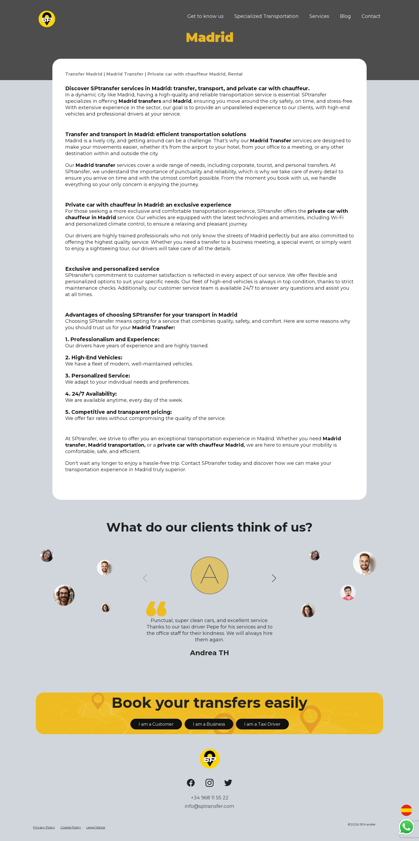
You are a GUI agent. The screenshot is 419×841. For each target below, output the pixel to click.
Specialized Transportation (266, 16)
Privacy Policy (44, 827)
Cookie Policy (70, 827)
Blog (345, 16)
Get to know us (205, 16)
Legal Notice (95, 827)
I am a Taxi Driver (262, 724)
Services (319, 16)
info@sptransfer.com (209, 806)
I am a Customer (156, 724)
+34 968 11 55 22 (209, 798)
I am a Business (209, 724)
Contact (371, 16)
